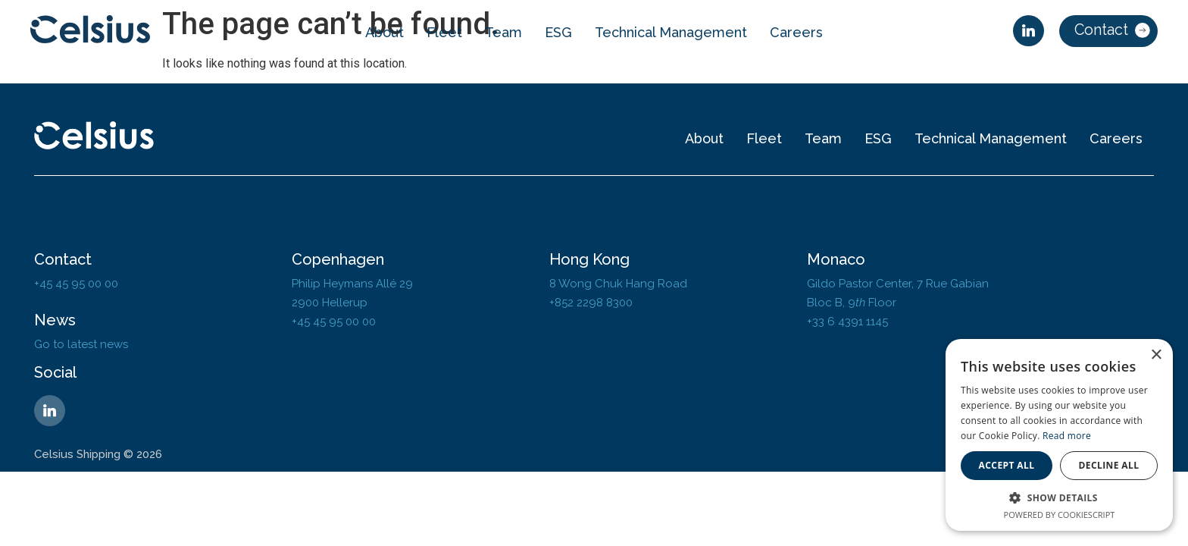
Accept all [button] (1007, 465)
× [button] (1155, 355)
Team (503, 32)
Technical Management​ (671, 32)
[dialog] (1059, 435)
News (55, 320)
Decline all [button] (1109, 465)
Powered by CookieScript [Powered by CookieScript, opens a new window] (1059, 514)
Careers (796, 32)
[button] (1059, 497)
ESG (558, 32)
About (384, 32)
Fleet (444, 32)
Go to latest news (81, 344)
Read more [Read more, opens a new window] (1067, 435)
